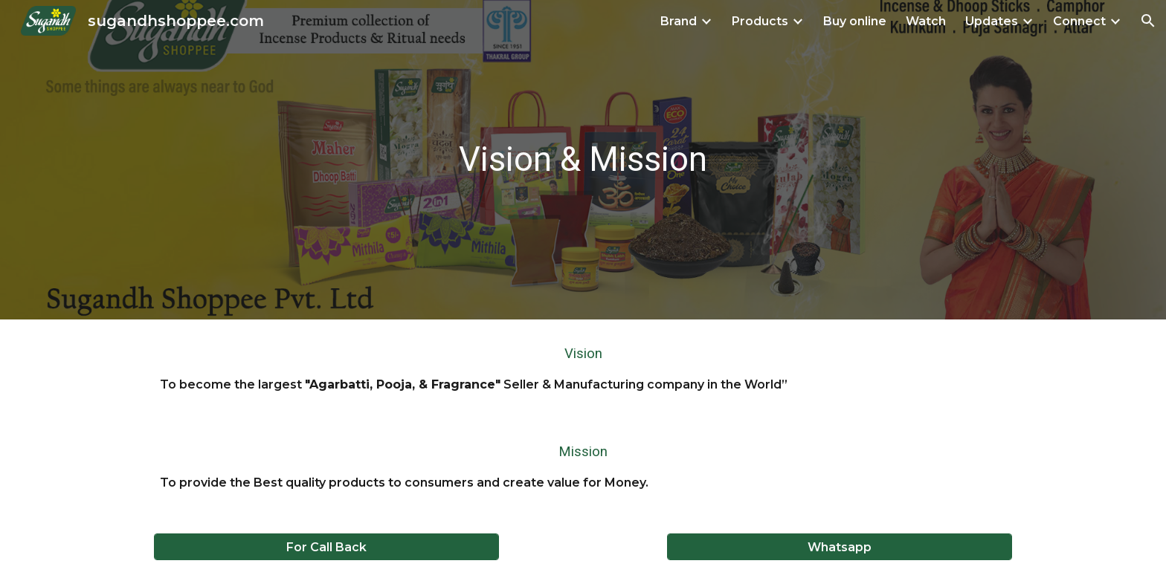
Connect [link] (1079, 21)
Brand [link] (678, 21)
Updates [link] (991, 21)
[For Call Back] (326, 547)
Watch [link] (926, 21)
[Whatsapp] (839, 547)
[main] (583, 160)
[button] (1148, 21)
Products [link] (760, 21)
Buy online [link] (854, 21)
